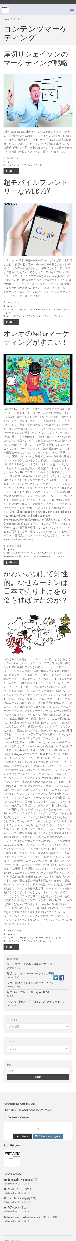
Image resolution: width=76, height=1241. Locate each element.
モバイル (58, 316)
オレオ (25, 557)
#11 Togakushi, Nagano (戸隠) (21, 1180)
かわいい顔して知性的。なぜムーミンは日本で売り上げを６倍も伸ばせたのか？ (36, 587)
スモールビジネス (41, 310)
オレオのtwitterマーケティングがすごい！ (36, 338)
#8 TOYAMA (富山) (16, 1208)
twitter (10, 557)
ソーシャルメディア (60, 310)
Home (6, 19)
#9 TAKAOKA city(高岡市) (20, 1198)
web (9, 316)
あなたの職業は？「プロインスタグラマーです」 (36, 1002)
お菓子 (18, 557)
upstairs (11, 162)
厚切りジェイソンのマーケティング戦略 (36, 59)
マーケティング (45, 316)
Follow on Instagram (48, 1136)
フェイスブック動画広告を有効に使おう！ (32, 964)
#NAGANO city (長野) (17, 1189)
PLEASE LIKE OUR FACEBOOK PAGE (19, 1104)
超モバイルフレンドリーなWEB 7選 (36, 187)
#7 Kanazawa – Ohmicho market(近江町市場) (30, 1217)
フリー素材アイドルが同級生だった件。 (32, 983)
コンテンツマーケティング (19, 165)
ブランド (37, 165)
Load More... (22, 1136)
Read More (11, 171)
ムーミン (47, 941)
